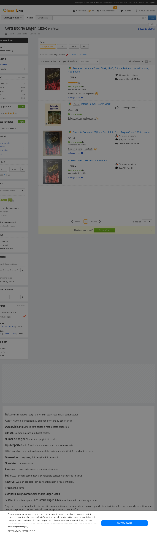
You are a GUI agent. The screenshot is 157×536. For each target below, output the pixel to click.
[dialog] (78, 268)
